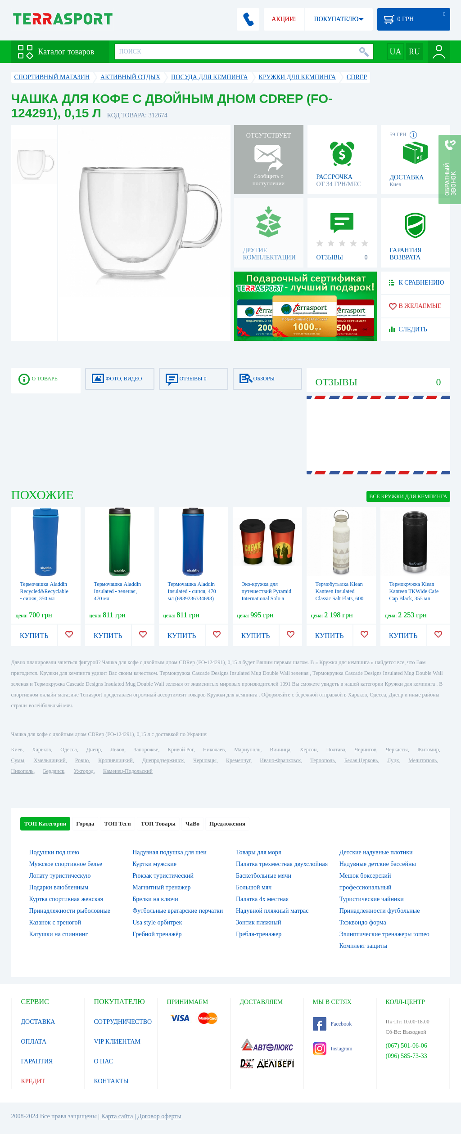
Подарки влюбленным (59, 887)
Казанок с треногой (55, 922)
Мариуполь (247, 749)
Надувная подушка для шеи (169, 852)
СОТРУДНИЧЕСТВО (123, 1021)
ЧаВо (192, 823)
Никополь (22, 771)
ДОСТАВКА (38, 1021)
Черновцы (205, 760)
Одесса (68, 749)
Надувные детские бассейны (377, 864)
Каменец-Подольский (128, 771)
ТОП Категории (45, 823)
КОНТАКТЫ (111, 1081)
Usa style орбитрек (157, 922)
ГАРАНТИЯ (37, 1061)
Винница (280, 749)
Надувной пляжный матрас (272, 910)
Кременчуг (238, 760)
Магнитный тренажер (161, 887)
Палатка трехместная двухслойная (282, 864)
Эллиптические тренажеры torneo (384, 934)
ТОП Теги (117, 823)
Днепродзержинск (163, 760)
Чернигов (365, 749)
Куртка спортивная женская (66, 899)
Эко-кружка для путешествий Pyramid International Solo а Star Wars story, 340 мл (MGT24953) (267, 598)
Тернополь (322, 760)
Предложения (227, 823)
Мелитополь (422, 760)
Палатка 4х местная (262, 899)
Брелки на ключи (155, 899)
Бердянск (53, 771)
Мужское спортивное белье (65, 864)
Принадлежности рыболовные (70, 910)
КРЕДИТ (33, 1081)
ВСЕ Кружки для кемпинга (408, 496)
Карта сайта (117, 1116)
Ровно (82, 760)
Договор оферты (159, 1116)
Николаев (214, 749)
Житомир (428, 749)
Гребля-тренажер (258, 934)
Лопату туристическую (60, 875)
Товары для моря (258, 852)
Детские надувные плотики (376, 852)
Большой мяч (253, 887)
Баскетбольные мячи (263, 875)
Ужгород (84, 771)
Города (85, 823)
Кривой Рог (180, 749)
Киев (17, 749)
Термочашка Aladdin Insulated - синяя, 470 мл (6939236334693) (192, 591)
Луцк (393, 760)
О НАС (103, 1061)
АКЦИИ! (283, 19)
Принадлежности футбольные (379, 910)
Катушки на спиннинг (58, 934)
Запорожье (146, 749)
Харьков (41, 749)
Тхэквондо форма (362, 922)
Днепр (93, 749)
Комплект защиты (363, 945)
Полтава (335, 749)
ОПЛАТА (34, 1041)
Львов (117, 749)
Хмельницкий (50, 760)
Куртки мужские (154, 864)
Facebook (332, 1024)
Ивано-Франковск (280, 760)
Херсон (308, 749)
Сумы (17, 760)
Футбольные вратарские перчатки (177, 910)
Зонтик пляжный (258, 922)
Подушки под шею (54, 852)
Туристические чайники (371, 899)
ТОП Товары (158, 823)
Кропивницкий (115, 760)
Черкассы (397, 749)
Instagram (333, 1048)
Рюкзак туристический (163, 875)
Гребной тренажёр (156, 934)
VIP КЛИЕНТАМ (117, 1041)
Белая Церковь (361, 760)
